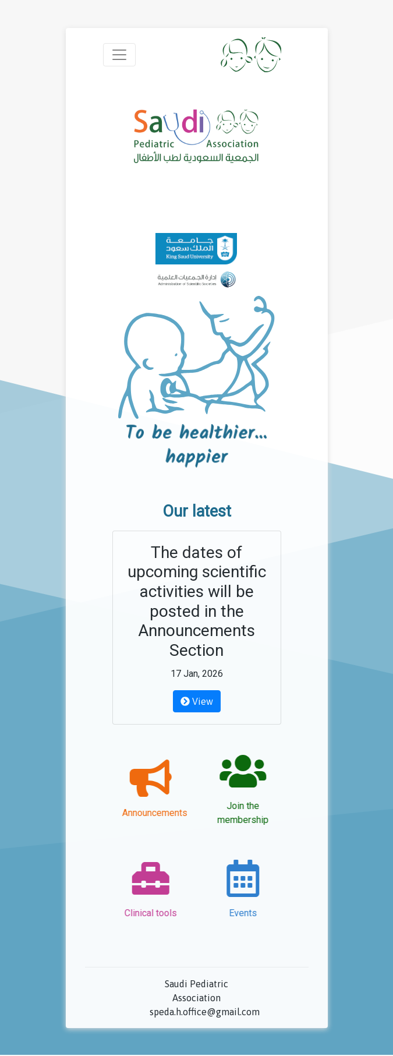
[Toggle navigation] (119, 54)
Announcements (161, 812)
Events (236, 913)
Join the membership (235, 812)
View (196, 701)
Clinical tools (157, 913)
